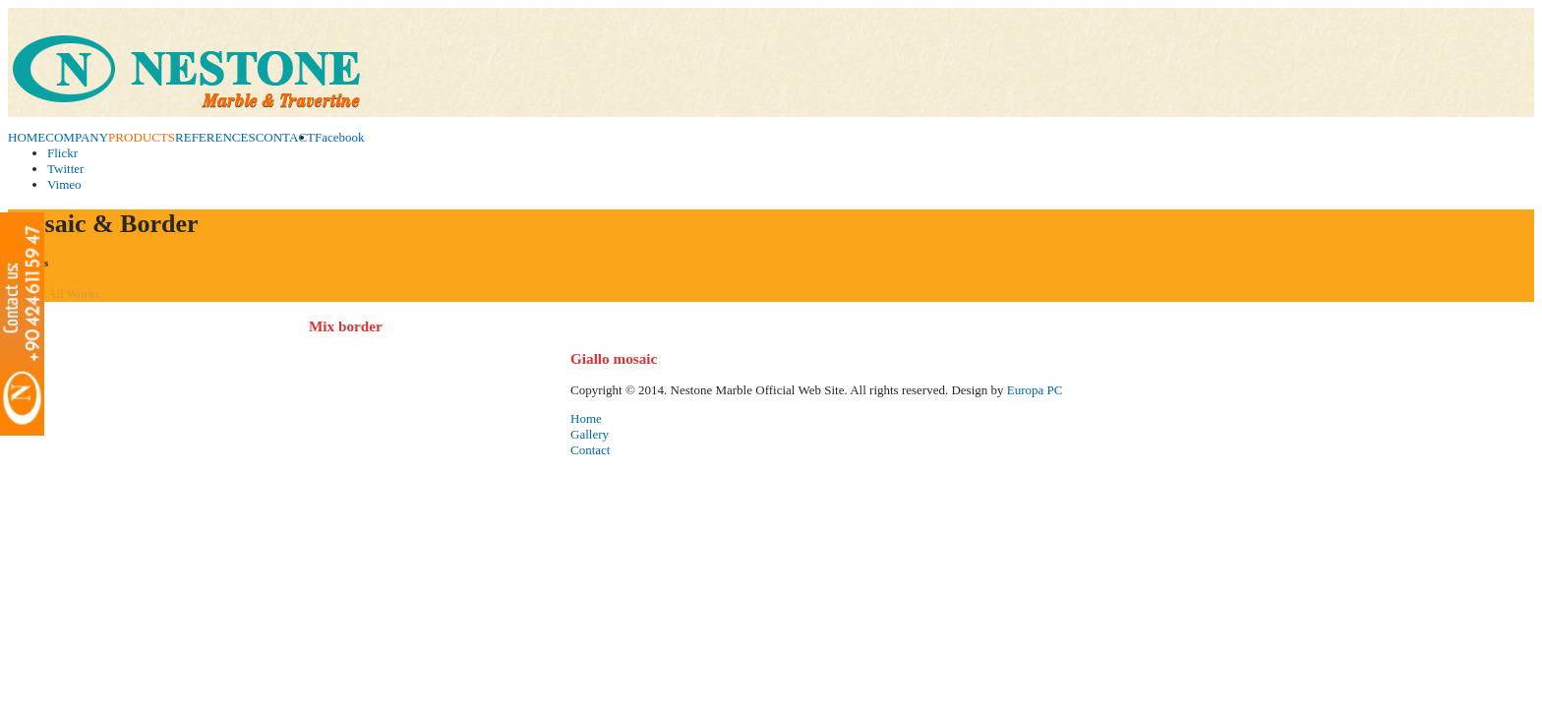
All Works (73, 293)
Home (586, 418)
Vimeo (64, 184)
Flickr (62, 153)
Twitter (65, 168)
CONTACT (285, 137)
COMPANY (76, 137)
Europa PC (1035, 390)
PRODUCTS (141, 137)
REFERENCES (215, 137)
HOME (26, 137)
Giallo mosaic (613, 358)
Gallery (589, 434)
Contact (590, 449)
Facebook (340, 137)
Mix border (346, 326)
